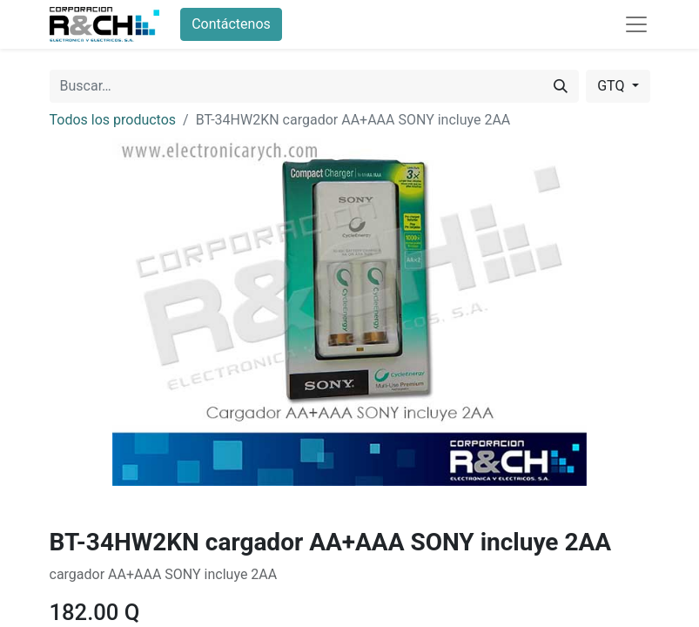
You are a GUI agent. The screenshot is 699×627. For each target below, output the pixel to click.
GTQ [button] (612, 86)
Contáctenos (231, 24)
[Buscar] (560, 86)
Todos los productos (113, 119)
